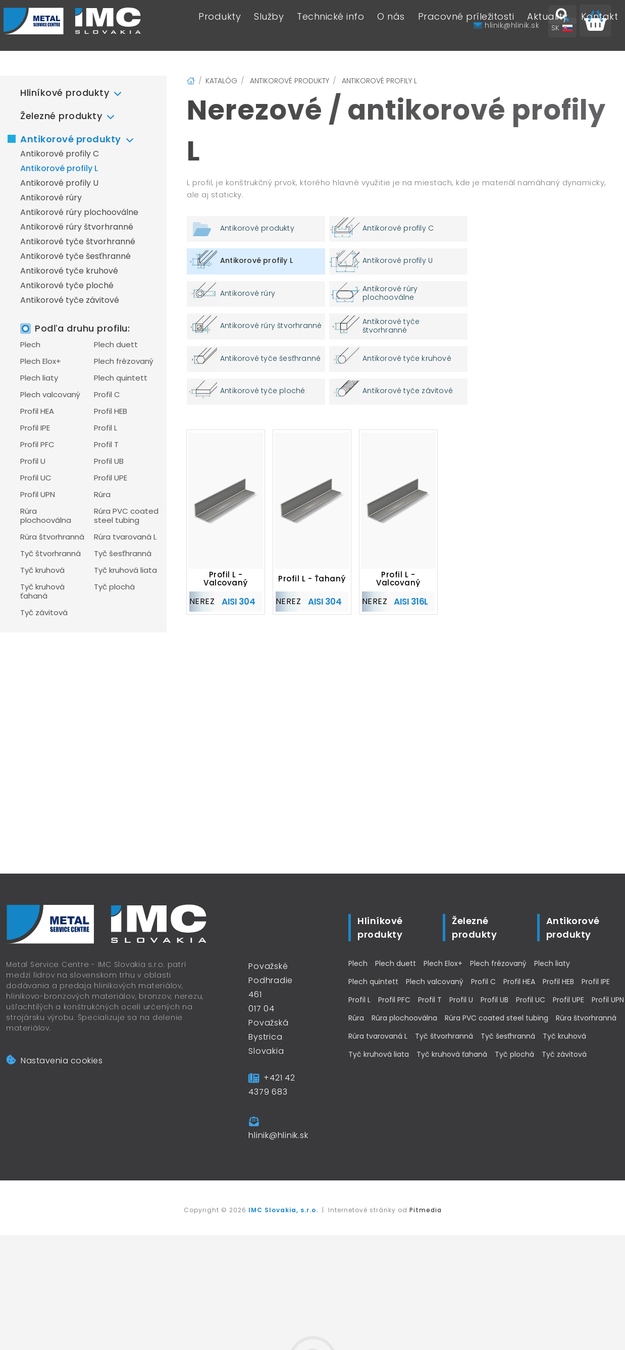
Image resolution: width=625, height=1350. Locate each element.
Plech (30, 344)
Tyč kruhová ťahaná (42, 591)
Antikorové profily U (59, 183)
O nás (391, 25)
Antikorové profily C (59, 153)
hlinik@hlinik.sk (278, 1135)
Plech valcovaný (50, 394)
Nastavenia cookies (54, 1060)
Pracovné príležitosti (466, 25)
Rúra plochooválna (45, 516)
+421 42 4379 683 (271, 1085)
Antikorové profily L (59, 168)
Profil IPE (35, 428)
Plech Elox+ (40, 361)
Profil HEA (37, 411)
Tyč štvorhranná (50, 553)
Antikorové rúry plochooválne (79, 212)
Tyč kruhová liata (125, 570)
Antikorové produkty (70, 139)
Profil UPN (37, 494)
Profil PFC (37, 444)
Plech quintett (120, 378)
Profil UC (35, 477)
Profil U (32, 461)
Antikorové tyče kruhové (69, 271)
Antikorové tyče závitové (69, 300)
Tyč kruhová (42, 570)
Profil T (106, 444)
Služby (269, 25)
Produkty (219, 25)
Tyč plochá (114, 586)
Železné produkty (61, 116)
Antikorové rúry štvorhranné (76, 227)
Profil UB (109, 461)
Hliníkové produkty (64, 92)
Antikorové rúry (51, 197)
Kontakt (599, 25)
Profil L (105, 428)
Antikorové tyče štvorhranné (77, 241)
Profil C (107, 394)
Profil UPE (110, 477)
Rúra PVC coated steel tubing (126, 516)
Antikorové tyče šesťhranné (75, 256)
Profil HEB (110, 411)
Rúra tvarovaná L (125, 537)
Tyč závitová (44, 612)
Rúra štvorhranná (52, 537)
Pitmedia (425, 1210)
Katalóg (221, 81)
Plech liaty (39, 378)
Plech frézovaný (123, 361)
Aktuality (547, 25)
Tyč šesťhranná (122, 553)
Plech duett (116, 344)
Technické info (330, 25)
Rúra (102, 494)
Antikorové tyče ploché (67, 285)
